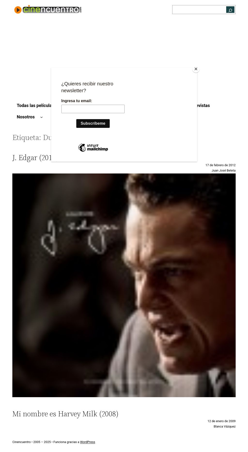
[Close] (196, 69)
